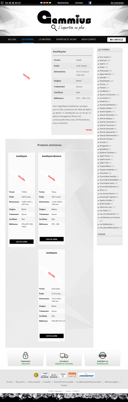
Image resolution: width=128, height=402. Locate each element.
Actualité (47, 382)
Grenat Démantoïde (108, 135)
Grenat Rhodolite (107, 115)
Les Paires (104, 210)
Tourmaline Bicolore (108, 186)
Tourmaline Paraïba (108, 176)
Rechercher (63, 2)
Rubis (102, 67)
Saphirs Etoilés (106, 200)
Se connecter (117, 2)
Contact (79, 2)
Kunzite (103, 142)
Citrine (102, 84)
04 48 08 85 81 (13, 2)
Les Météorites (106, 224)
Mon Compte (89, 39)
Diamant (103, 60)
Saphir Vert (104, 162)
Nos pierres (20, 382)
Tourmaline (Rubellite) (109, 180)
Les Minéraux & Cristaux (110, 217)
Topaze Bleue (105, 166)
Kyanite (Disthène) (107, 104)
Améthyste (105, 81)
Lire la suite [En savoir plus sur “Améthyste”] (21, 241)
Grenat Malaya (106, 118)
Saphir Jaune (105, 159)
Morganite (104, 145)
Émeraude (104, 70)
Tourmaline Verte (107, 183)
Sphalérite (104, 149)
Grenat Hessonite (107, 122)
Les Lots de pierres (107, 214)
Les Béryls (104, 91)
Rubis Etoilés (105, 203)
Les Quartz (104, 98)
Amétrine (103, 101)
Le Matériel (45, 39)
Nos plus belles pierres (109, 227)
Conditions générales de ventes (89, 382)
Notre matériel (34, 382)
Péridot (103, 87)
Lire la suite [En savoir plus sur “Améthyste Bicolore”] (51, 239)
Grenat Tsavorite (107, 125)
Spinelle (103, 77)
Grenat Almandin (107, 128)
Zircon (102, 190)
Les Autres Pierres (107, 193)
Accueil (12, 39)
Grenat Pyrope (106, 139)
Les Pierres (27, 39)
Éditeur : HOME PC (73, 391)
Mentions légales (111, 382)
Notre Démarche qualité (63, 382)
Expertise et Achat (66, 39)
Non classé (104, 57)
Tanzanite (104, 173)
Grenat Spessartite (107, 132)
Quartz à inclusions (108, 94)
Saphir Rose (105, 156)
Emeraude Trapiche (108, 197)
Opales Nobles (106, 108)
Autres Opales (105, 111)
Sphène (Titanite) (107, 152)
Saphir (102, 63)
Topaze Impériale (107, 169)
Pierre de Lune (106, 207)
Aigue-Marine (105, 74)
